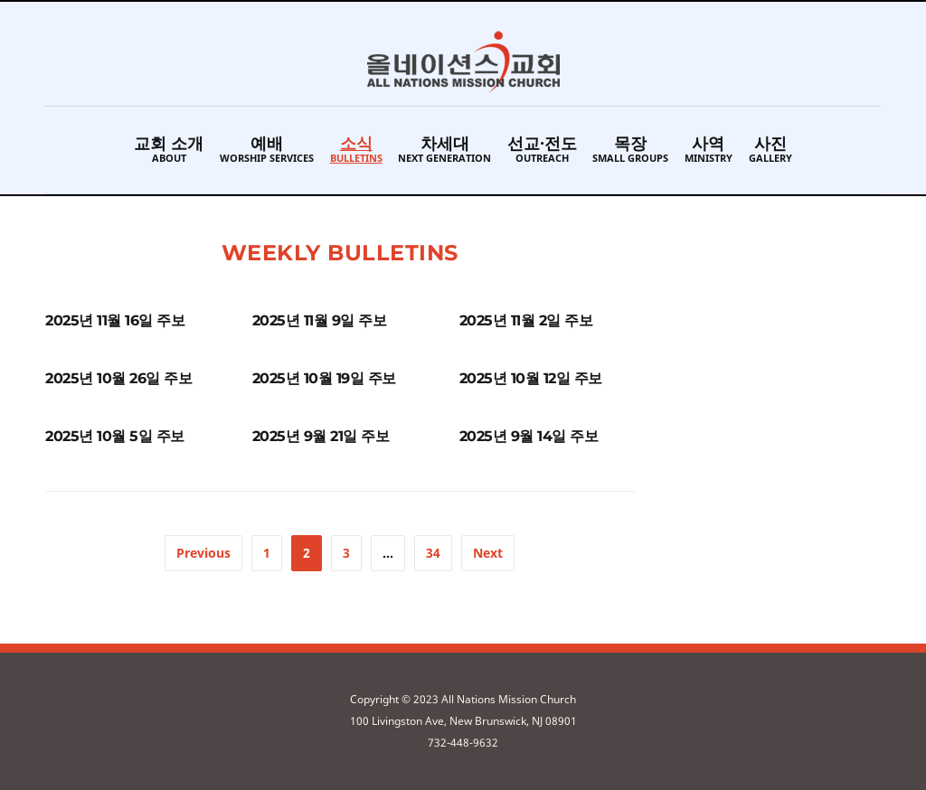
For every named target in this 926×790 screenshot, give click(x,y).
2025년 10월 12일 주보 (530, 378)
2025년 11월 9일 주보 (319, 320)
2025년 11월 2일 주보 (526, 320)
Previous (203, 552)
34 (433, 552)
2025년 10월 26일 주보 (118, 378)
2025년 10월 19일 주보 (324, 378)
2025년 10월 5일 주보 (114, 436)
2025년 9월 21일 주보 (321, 436)
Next (488, 552)
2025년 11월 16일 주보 (114, 320)
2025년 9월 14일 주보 (529, 436)
